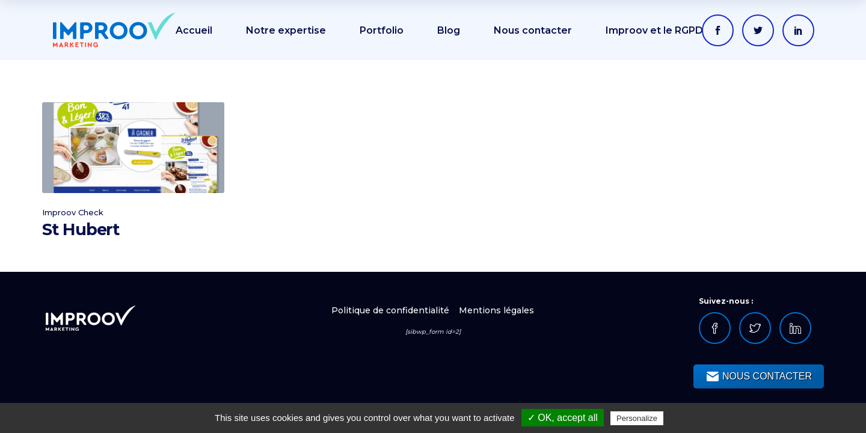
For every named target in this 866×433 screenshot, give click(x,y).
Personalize (636, 418)
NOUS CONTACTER (758, 376)
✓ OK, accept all (562, 418)
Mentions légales (496, 310)
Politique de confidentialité (391, 310)
